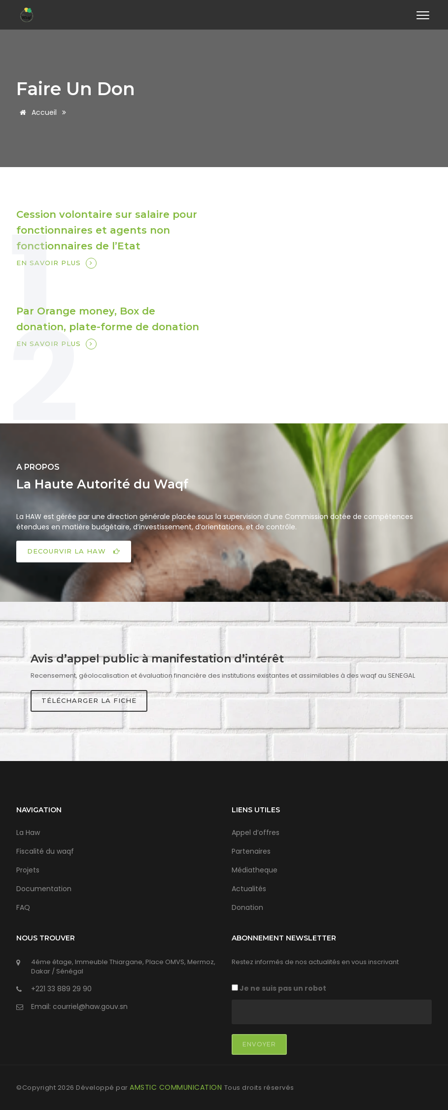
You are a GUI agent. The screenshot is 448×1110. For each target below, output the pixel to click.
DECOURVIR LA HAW (73, 551)
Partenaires (251, 851)
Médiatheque (254, 869)
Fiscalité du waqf (45, 851)
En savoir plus (56, 263)
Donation (247, 907)
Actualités (249, 888)
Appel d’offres (255, 832)
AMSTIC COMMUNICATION (177, 1087)
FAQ (23, 907)
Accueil (36, 112)
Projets (27, 869)
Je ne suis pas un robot (279, 988)
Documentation (43, 888)
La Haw (28, 832)
